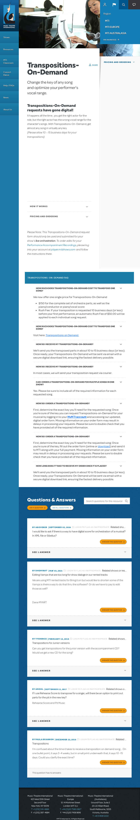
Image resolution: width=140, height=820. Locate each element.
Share (95, 65)
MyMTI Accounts (104, 4)
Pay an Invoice (109, 40)
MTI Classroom (8, 61)
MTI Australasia (115, 33)
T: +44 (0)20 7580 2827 (70, 805)
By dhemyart (40, 568)
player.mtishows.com (63, 249)
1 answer (41, 550)
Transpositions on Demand (62, 335)
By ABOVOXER (39, 525)
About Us (7, 109)
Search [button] (123, 4)
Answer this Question (112, 539)
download (104, 446)
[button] (114, 4)
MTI (107, 20)
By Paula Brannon (43, 735)
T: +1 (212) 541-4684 (40, 805)
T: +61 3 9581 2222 (100, 811)
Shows (6, 37)
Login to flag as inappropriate (92, 525)
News (6, 97)
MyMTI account (76, 417)
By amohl (37, 686)
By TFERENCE (39, 636)
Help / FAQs (8, 85)
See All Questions (60, 507)
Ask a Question (36, 507)
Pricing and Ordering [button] (117, 62)
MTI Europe (112, 27)
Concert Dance (7, 73)
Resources (8, 49)
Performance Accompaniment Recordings (51, 245)
